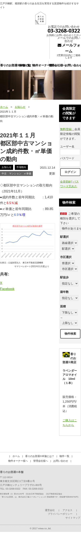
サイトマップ (72, 518)
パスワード (67, 158)
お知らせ (20, 106)
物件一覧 (24, 65)
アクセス (67, 510)
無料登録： (67, 129)
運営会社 (50, 510)
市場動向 (21, 167)
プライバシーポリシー (60, 514)
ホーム (4, 106)
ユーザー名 (67, 146)
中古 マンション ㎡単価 (16, 173)
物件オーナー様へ (41, 65)
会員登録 (65, 181)
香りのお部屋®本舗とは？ (8, 65)
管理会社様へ (57, 65)
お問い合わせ (73, 65)
